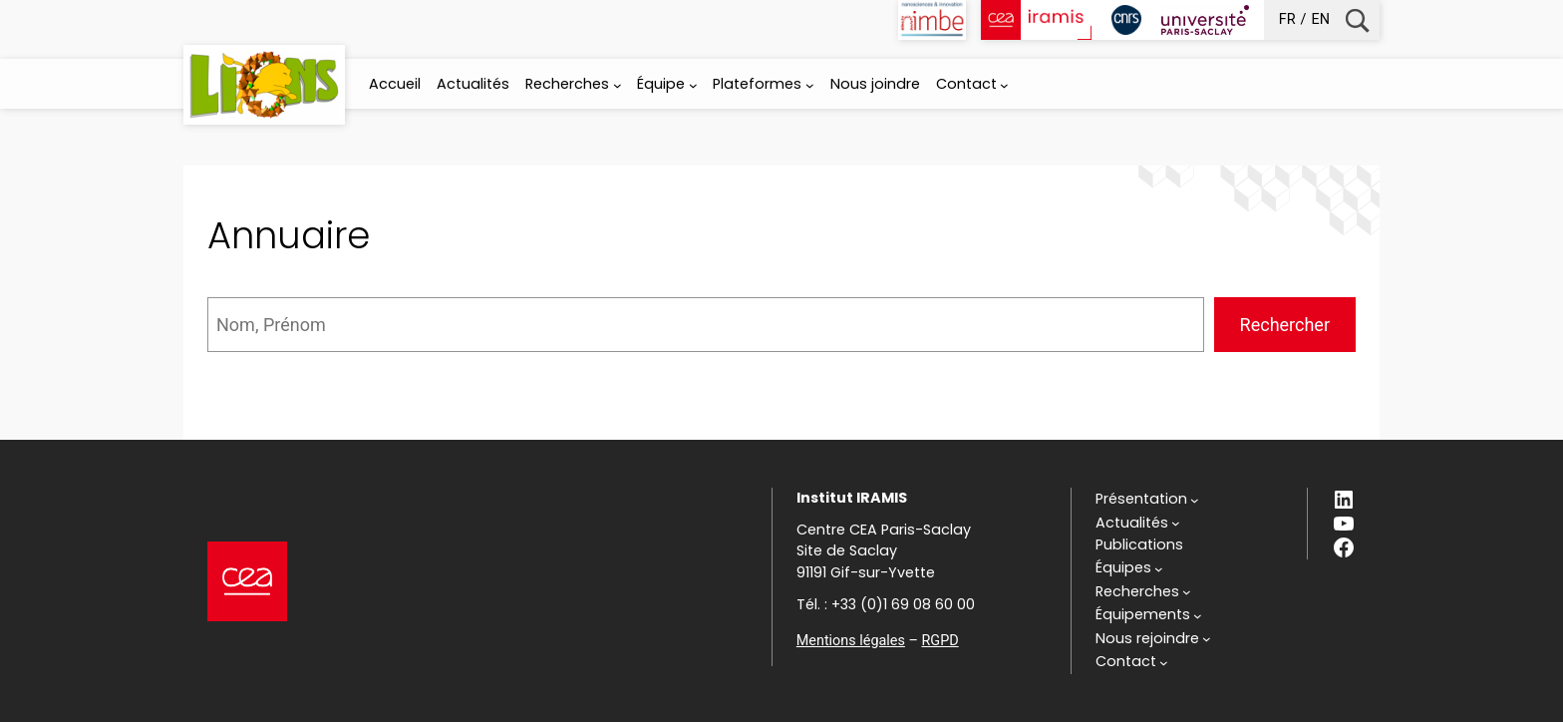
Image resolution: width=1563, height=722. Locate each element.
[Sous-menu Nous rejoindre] (1153, 639)
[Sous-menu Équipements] (1148, 615)
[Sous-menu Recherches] (617, 85)
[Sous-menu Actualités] (1137, 524)
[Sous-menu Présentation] (1147, 500)
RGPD (939, 640)
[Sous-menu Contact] (1004, 85)
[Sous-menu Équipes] (1129, 568)
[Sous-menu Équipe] (693, 85)
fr (1287, 19)
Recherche (1357, 20)
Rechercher (1285, 324)
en (1321, 19)
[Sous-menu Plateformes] (809, 85)
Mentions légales (850, 640)
